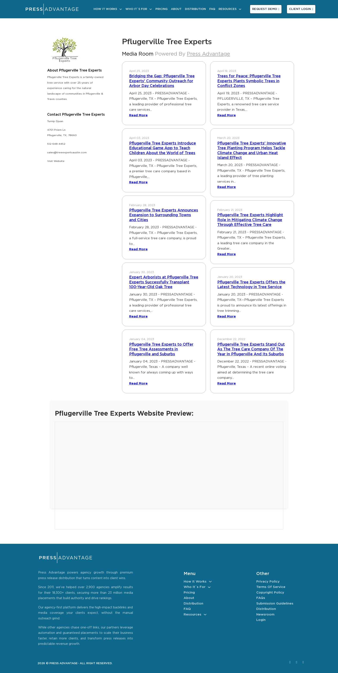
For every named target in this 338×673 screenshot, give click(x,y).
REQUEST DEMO (265, 9)
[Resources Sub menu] (240, 9)
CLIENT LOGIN (301, 9)
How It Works (105, 9)
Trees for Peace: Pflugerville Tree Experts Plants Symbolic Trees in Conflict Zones (249, 81)
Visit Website (55, 161)
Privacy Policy (268, 581)
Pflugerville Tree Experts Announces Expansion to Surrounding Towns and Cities (163, 215)
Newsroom (265, 614)
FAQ (212, 9)
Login (261, 620)
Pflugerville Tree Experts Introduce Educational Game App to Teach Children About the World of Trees (162, 148)
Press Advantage (208, 54)
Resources (227, 9)
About (176, 9)
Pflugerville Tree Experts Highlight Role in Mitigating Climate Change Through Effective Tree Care (250, 220)
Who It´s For (136, 9)
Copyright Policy (270, 592)
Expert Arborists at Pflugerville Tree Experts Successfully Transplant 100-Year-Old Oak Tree (163, 282)
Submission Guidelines (274, 603)
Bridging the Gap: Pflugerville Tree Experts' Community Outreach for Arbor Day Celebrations (162, 81)
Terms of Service (270, 587)
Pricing (161, 9)
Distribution (195, 9)
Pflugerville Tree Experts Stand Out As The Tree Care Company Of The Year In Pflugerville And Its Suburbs (251, 349)
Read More (138, 115)
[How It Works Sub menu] (120, 9)
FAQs (260, 598)
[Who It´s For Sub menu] (150, 9)
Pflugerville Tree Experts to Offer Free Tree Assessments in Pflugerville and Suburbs (161, 349)
